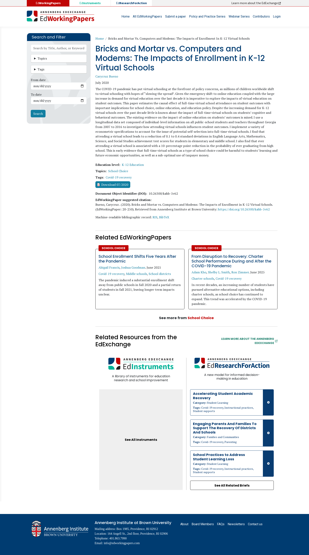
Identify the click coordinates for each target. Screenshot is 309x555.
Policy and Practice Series (207, 16)
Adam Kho (199, 272)
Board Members (203, 524)
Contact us (255, 524)
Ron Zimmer (240, 272)
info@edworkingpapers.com (122, 543)
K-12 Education (133, 165)
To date (36, 94)
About (184, 524)
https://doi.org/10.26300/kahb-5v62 (244, 209)
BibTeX (164, 217)
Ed (90, 3)
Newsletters (236, 524)
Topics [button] (42, 58)
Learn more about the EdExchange (256, 3)
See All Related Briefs (231, 485)
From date (38, 80)
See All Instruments (141, 439)
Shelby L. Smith (219, 272)
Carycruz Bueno (106, 76)
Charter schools (203, 278)
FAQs (220, 524)
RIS (155, 217)
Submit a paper (175, 16)
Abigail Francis (109, 267)
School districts (160, 274)
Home (125, 16)
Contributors (261, 16)
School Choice (118, 171)
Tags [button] (40, 69)
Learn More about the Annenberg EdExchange (249, 341)
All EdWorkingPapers (147, 16)
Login (277, 16)
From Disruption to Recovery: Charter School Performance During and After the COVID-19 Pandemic (231, 261)
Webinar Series (239, 16)
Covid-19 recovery (119, 177)
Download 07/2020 (114, 184)
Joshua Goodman (133, 267)
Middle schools (136, 274)
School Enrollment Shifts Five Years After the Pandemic (137, 259)
